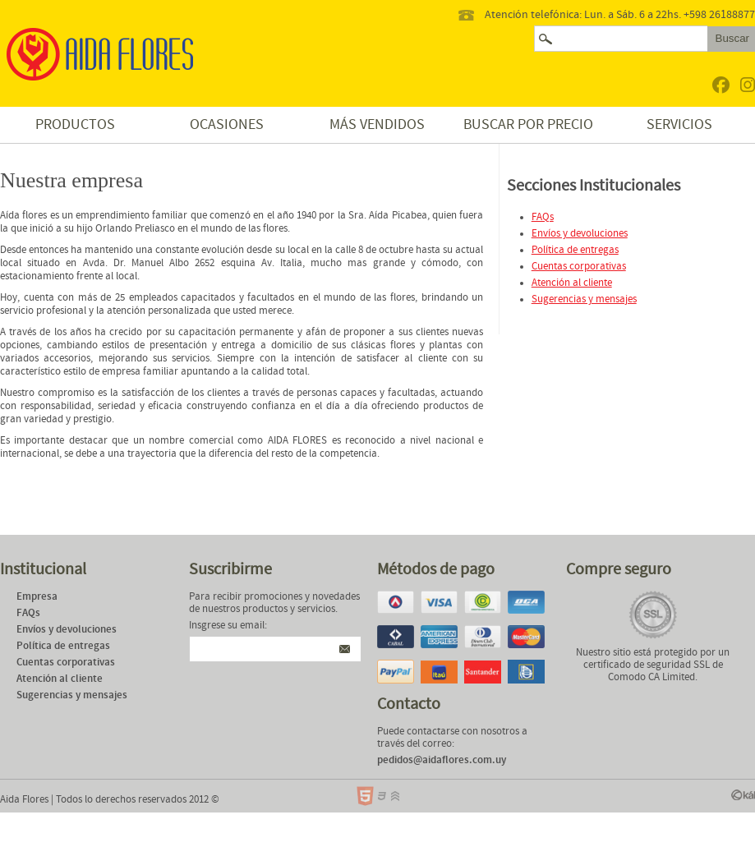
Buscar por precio (528, 124)
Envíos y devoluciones (580, 234)
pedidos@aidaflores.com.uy (441, 760)
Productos (75, 124)
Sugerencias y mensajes (584, 299)
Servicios (679, 124)
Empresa (37, 597)
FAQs (543, 217)
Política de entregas (575, 250)
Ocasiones (227, 124)
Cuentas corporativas (579, 266)
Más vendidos (377, 124)
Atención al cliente (572, 283)
